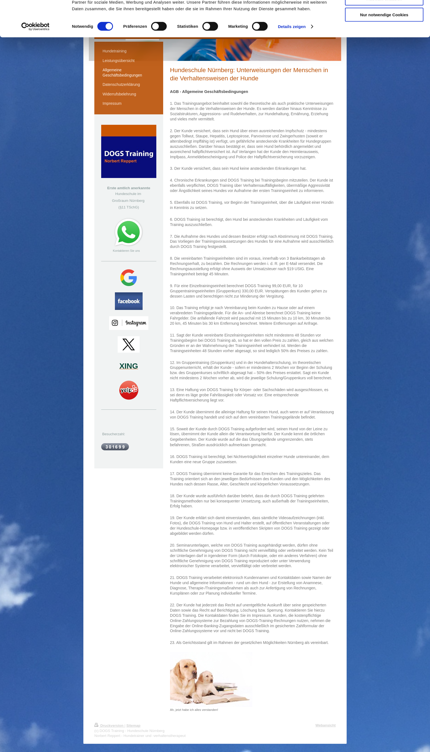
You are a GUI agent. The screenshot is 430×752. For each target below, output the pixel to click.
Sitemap (133, 725)
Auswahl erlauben (384, 29)
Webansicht (325, 725)
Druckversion (109, 725)
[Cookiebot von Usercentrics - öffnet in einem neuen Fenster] (36, 57)
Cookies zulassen (384, 13)
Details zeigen (291, 57)
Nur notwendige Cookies (384, 45)
